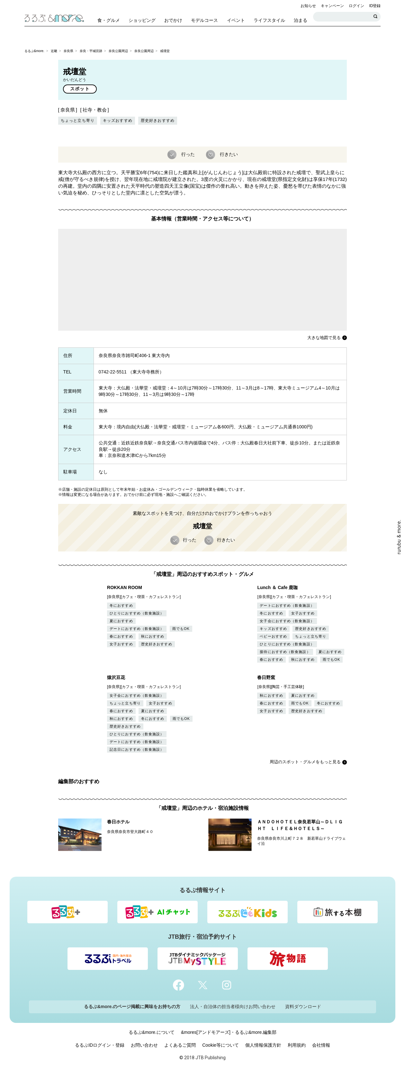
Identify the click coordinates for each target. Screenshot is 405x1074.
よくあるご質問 (180, 1045)
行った (187, 154)
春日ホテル (118, 821)
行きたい (228, 154)
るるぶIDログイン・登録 (99, 1045)
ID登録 (375, 6)
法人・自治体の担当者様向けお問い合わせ (232, 1006)
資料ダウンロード (303, 1006)
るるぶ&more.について (152, 1032)
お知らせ (308, 6)
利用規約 (297, 1045)
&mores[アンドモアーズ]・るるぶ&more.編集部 (228, 1032)
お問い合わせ (144, 1045)
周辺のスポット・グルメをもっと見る (305, 761)
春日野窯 (266, 677)
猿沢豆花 (116, 677)
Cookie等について (220, 1045)
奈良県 (68, 51)
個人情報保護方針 (263, 1045)
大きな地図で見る (324, 337)
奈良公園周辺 (118, 51)
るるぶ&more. (34, 51)
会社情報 (321, 1045)
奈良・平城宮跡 (91, 51)
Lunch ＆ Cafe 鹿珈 (277, 587)
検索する (376, 17)
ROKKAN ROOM (124, 587)
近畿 (54, 51)
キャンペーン (332, 6)
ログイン (356, 6)
